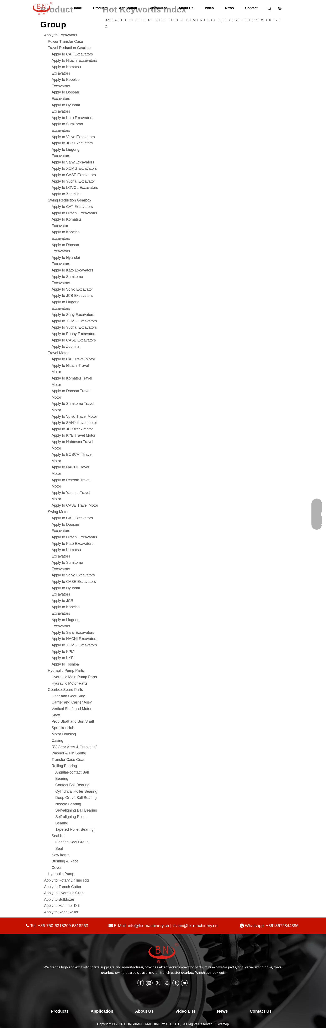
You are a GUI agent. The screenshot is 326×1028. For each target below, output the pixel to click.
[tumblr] (175, 982)
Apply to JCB (62, 601)
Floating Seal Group (72, 842)
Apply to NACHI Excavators (74, 639)
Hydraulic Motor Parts (70, 683)
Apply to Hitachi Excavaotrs (74, 213)
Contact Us (261, 1011)
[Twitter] (158, 982)
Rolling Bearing (64, 766)
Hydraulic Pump (61, 874)
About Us (186, 8)
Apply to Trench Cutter (62, 887)
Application (128, 8)
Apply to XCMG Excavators (74, 168)
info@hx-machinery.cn (148, 925)
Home (77, 8)
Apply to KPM (63, 652)
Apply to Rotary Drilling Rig (66, 880)
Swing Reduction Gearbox (69, 200)
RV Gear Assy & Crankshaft (75, 747)
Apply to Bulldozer (59, 899)
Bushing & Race (65, 861)
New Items (60, 855)
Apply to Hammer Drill (62, 906)
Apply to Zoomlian (67, 194)
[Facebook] (140, 982)
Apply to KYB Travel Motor (73, 435)
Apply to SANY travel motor (74, 423)
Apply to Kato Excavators (72, 118)
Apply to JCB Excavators (72, 143)
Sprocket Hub (63, 728)
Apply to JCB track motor (72, 429)
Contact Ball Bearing (72, 785)
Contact (251, 8)
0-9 (107, 20)
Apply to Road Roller (61, 912)
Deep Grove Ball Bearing (76, 798)
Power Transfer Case (65, 41)
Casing (57, 740)
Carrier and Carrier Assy (72, 702)
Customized (157, 8)
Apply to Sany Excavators (73, 162)
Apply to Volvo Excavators (73, 137)
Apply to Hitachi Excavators (74, 60)
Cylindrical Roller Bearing (76, 791)
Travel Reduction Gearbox (69, 48)
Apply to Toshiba (65, 664)
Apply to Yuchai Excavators (74, 327)
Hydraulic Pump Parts (66, 670)
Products (100, 8)
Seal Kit (58, 836)
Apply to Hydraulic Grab (64, 893)
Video (209, 8)
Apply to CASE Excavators (74, 175)
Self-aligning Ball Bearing (76, 810)
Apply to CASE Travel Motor (75, 505)
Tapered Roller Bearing (74, 829)
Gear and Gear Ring (68, 696)
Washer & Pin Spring (69, 753)
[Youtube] (167, 982)
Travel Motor (58, 353)
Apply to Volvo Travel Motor (74, 416)
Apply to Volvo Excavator (72, 289)
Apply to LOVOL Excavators (75, 187)
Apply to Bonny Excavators (74, 334)
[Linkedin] (149, 982)
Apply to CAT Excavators (72, 54)
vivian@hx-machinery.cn (194, 925)
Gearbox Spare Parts (65, 690)
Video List (185, 1011)
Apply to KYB (63, 658)
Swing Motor (58, 512)
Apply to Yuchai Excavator (73, 181)
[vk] (184, 982)
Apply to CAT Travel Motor (73, 359)
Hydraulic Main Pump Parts (74, 677)
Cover (57, 868)
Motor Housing (64, 734)
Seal (59, 848)
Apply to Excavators (60, 35)
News (229, 8)
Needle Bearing (68, 804)
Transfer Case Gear (68, 760)
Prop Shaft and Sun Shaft (73, 721)
